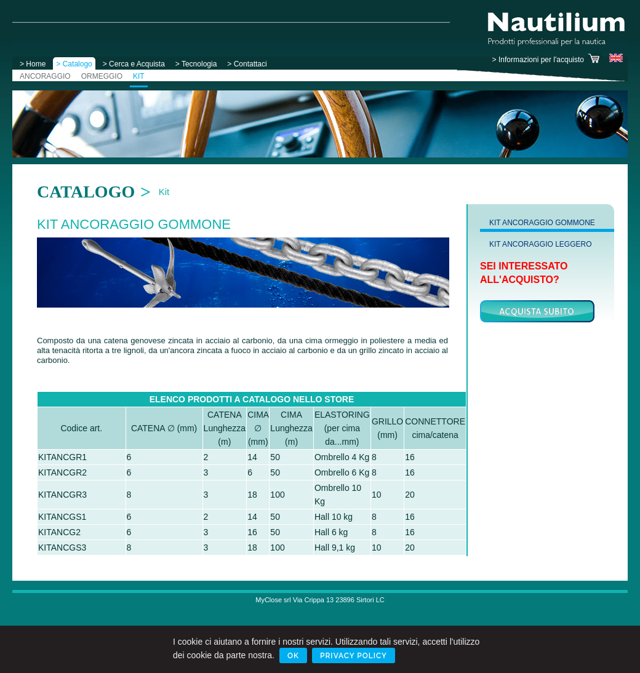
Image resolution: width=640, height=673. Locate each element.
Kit (164, 191)
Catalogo (86, 191)
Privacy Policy (353, 655)
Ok (293, 655)
